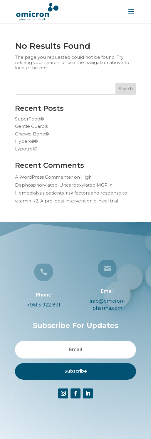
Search (126, 88)
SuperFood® (29, 119)
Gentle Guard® (31, 126)
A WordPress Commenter (44, 177)
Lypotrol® (26, 149)
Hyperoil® (26, 141)
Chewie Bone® (32, 134)
